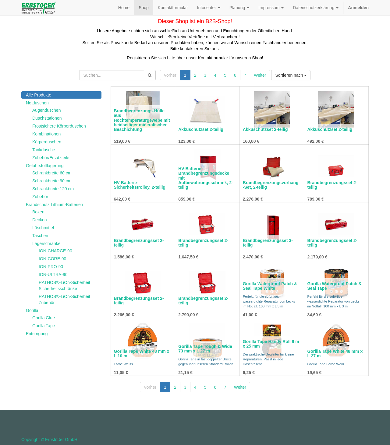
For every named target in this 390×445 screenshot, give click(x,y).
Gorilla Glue (43, 317)
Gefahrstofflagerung (45, 165)
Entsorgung (37, 333)
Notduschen (37, 102)
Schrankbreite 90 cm (51, 180)
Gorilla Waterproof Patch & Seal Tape (334, 286)
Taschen (40, 235)
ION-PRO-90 (51, 266)
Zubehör (40, 196)
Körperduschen (46, 141)
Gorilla (32, 310)
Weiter (260, 75)
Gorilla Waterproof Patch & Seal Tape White (270, 286)
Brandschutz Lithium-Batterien (54, 204)
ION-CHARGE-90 (55, 250)
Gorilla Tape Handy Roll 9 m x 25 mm (271, 344)
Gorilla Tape (43, 325)
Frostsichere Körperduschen (59, 126)
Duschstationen (47, 118)
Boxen (38, 211)
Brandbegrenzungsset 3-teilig (268, 242)
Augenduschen (46, 110)
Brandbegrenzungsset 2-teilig (332, 185)
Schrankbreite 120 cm (53, 188)
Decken (39, 219)
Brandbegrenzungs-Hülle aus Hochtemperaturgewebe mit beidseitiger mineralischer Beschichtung (142, 120)
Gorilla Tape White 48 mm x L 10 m (141, 353)
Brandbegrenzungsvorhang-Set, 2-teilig (271, 185)
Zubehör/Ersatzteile (50, 157)
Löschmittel (43, 227)
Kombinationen (46, 133)
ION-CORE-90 (52, 258)
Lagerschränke (46, 243)
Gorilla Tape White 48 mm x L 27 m (335, 353)
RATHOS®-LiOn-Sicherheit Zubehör (64, 299)
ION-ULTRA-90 (53, 274)
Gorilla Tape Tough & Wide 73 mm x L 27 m (205, 348)
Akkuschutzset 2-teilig (200, 129)
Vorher (170, 75)
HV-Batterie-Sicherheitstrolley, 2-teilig (139, 185)
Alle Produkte (38, 95)
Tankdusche (43, 149)
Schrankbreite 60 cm (51, 172)
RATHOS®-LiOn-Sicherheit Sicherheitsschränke (64, 285)
